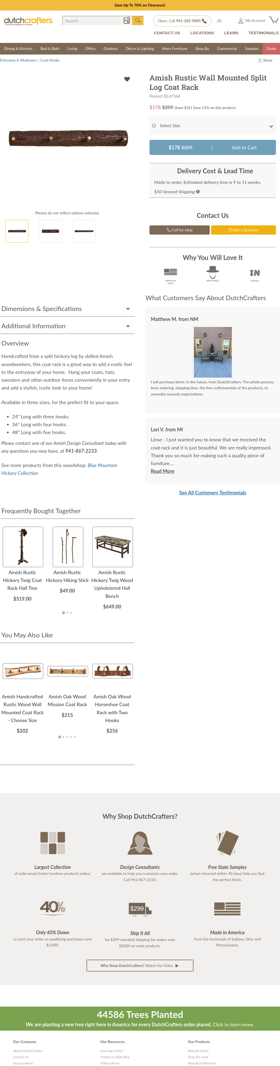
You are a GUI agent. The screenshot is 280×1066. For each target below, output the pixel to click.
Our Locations (23, 1063)
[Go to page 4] (71, 737)
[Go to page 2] (67, 613)
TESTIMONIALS (263, 33)
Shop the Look (198, 1057)
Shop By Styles (198, 1051)
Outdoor (111, 48)
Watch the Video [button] (140, 965)
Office (90, 48)
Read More (162, 471)
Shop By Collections (202, 1063)
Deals (271, 48)
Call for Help (180, 230)
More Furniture (174, 48)
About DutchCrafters (28, 1051)
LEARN (231, 33)
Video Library (109, 1063)
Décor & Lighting (140, 48)
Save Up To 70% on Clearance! (140, 5)
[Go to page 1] (63, 612)
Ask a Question (243, 230)
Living (72, 48)
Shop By (202, 48)
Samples (252, 48)
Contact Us (21, 1057)
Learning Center (111, 1051)
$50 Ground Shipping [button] (177, 191)
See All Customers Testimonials (212, 493)
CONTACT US (167, 33)
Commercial (227, 48)
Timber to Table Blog (114, 1057)
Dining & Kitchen (18, 48)
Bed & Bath (50, 48)
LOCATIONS (202, 33)
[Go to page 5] (75, 737)
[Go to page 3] (71, 613)
